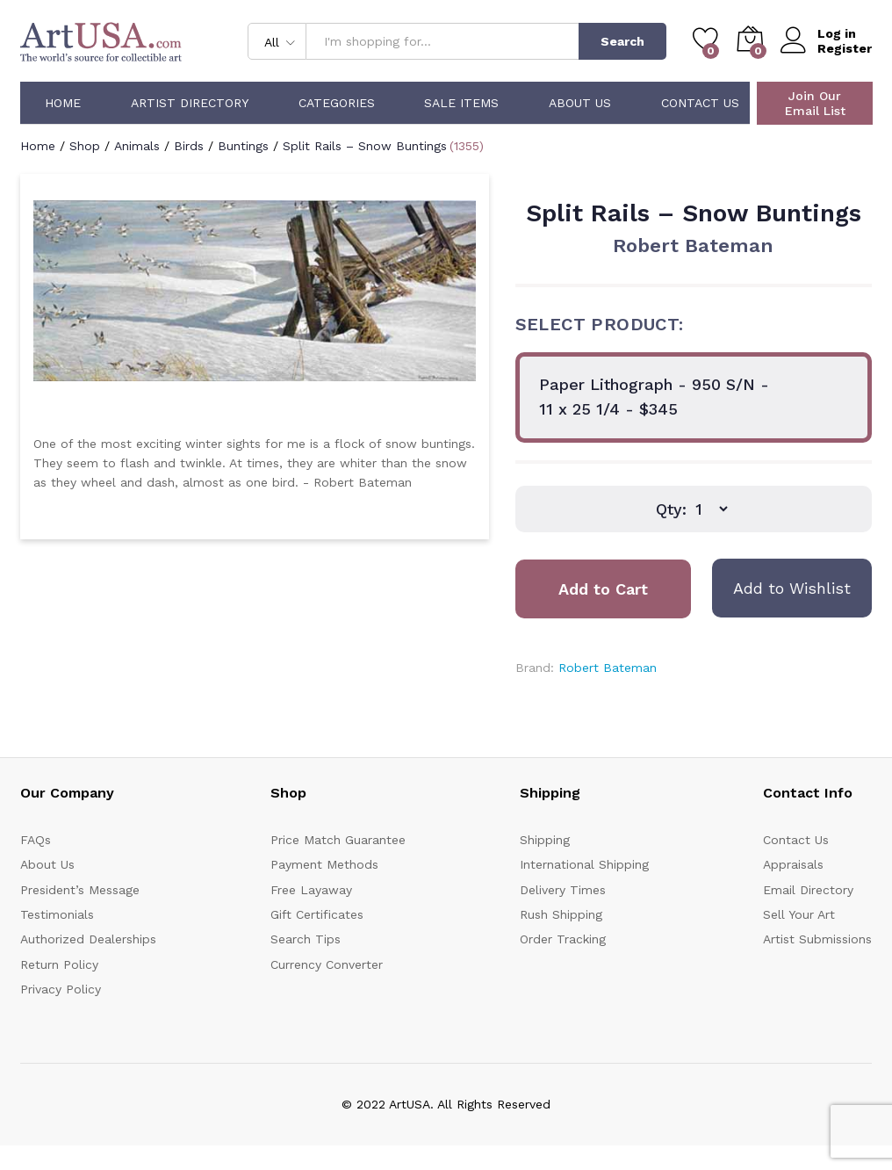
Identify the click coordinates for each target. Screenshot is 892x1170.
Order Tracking (563, 939)
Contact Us (700, 103)
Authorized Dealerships (88, 939)
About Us (580, 103)
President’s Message (80, 890)
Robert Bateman (693, 245)
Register (844, 48)
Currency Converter (326, 964)
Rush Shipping (561, 914)
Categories (337, 103)
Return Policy (59, 964)
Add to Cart (603, 589)
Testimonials (57, 914)
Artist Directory (189, 103)
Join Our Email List (815, 103)
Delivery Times (563, 890)
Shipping (545, 840)
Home (63, 103)
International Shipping (584, 864)
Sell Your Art (799, 914)
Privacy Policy (60, 989)
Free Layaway (311, 890)
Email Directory (808, 890)
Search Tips (305, 939)
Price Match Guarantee (338, 840)
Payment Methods (324, 864)
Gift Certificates (316, 914)
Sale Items (461, 103)
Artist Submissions (817, 939)
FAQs (35, 840)
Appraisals (793, 864)
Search (622, 41)
